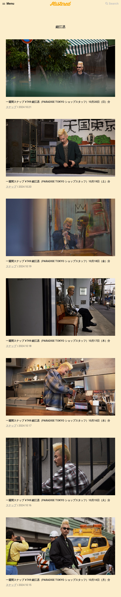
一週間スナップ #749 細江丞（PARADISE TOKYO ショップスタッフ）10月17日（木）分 (60, 340)
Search (114, 3)
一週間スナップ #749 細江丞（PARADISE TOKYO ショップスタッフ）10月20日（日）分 (60, 101)
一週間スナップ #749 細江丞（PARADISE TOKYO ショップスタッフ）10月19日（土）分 (60, 181)
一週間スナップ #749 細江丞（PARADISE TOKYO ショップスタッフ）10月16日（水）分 (60, 420)
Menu (10, 3)
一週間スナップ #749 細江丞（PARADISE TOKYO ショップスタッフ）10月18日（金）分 (60, 261)
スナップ (11, 107)
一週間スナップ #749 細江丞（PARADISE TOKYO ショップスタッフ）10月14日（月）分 (60, 579)
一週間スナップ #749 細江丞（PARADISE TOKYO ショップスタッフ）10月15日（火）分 (60, 500)
